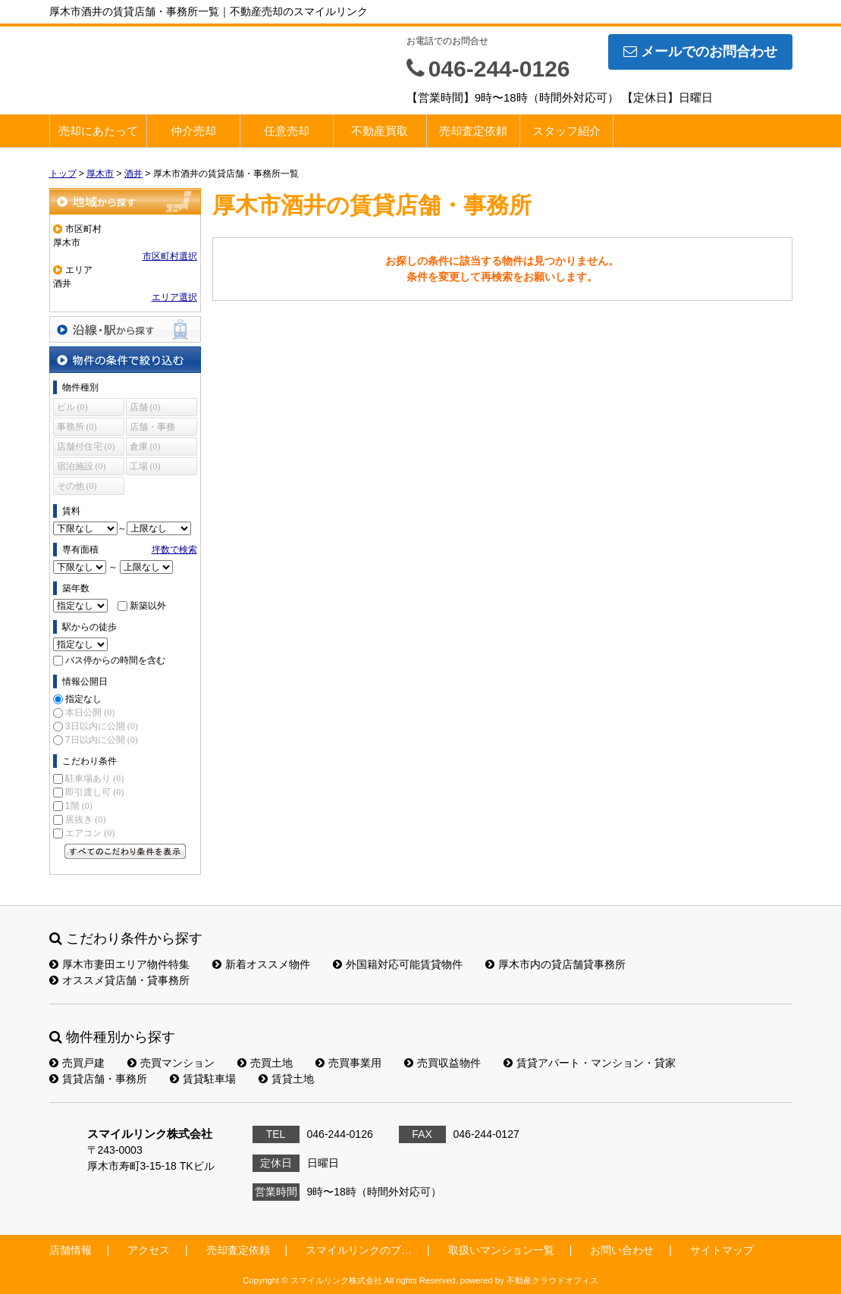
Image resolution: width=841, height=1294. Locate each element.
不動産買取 (379, 130)
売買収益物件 (442, 1063)
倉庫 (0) (145, 446)
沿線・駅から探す (125, 329)
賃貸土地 (286, 1079)
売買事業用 (348, 1063)
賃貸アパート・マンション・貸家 (590, 1063)
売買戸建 (77, 1063)
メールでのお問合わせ (700, 51)
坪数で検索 (174, 549)
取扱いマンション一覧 (501, 1250)
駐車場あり (94, 778)
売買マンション (171, 1063)
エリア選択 (174, 297)
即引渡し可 (94, 792)
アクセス (148, 1250)
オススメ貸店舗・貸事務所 (119, 980)
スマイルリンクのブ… (359, 1250)
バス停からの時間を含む (115, 660)
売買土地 (265, 1063)
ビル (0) (72, 407)
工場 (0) (145, 466)
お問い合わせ (622, 1250)
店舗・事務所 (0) (152, 428)
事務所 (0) (77, 426)
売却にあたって (98, 130)
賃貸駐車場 (203, 1079)
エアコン (90, 833)
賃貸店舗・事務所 (98, 1079)
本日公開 (90, 712)
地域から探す (125, 201)
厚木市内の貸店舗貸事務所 (555, 964)
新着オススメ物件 (261, 964)
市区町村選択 (170, 256)
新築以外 (148, 605)
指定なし (83, 699)
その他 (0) (77, 486)
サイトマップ (722, 1250)
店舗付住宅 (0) (86, 446)
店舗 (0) (145, 407)
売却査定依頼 (473, 130)
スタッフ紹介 (566, 130)
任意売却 (286, 130)
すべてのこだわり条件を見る (125, 851)
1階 (79, 806)
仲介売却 (193, 130)
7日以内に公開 (101, 740)
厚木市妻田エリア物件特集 (119, 964)
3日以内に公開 (101, 726)
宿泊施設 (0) (81, 466)
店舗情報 (70, 1250)
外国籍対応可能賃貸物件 (398, 964)
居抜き (85, 819)
